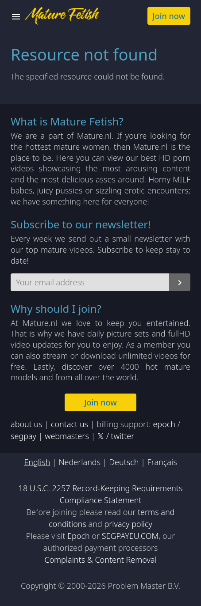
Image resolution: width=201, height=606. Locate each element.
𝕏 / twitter (115, 436)
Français (162, 462)
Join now (169, 16)
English (37, 462)
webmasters (67, 436)
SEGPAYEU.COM (130, 535)
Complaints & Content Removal (100, 559)
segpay (23, 436)
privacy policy (128, 524)
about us (27, 424)
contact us (69, 424)
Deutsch (124, 462)
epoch (164, 424)
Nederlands (79, 462)
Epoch (78, 535)
